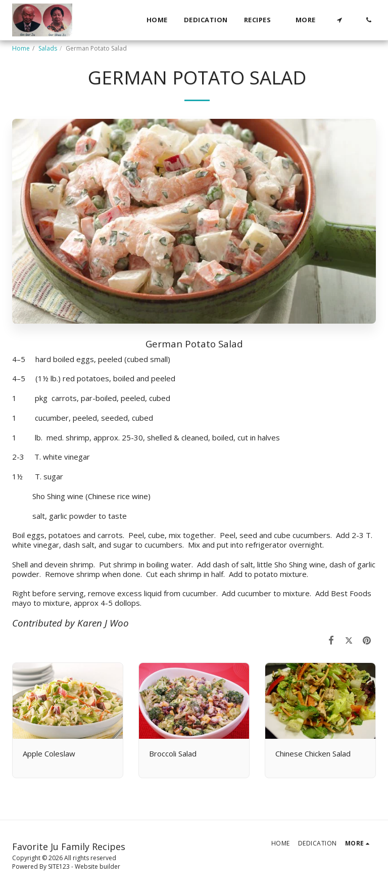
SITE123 (59, 866)
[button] (261, 20)
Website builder (97, 866)
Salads (47, 48)
